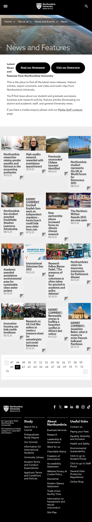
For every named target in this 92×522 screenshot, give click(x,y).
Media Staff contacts (70, 110)
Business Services (56, 430)
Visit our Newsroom (68, 68)
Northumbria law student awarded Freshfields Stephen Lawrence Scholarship (11, 220)
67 (52, 367)
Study (28, 421)
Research (52, 435)
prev (6, 363)
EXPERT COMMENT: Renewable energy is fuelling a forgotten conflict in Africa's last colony (55, 322)
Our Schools (31, 442)
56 (63, 362)
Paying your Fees (79, 432)
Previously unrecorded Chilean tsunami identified (55, 162)
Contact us (76, 427)
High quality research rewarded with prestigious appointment (34, 160)
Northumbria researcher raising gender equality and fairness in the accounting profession (12, 163)
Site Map (52, 512)
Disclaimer (53, 479)
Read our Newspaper (33, 68)
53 (46, 362)
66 (46, 367)
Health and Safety (80, 444)
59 (81, 362)
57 (69, 362)
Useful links (79, 421)
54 (52, 362)
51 (35, 362)
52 (40, 362)
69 (64, 367)
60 (11, 367)
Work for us (53, 447)
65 (40, 367)
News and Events (45, 22)
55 (57, 362)
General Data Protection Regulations (77, 474)
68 (58, 367)
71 (76, 367)
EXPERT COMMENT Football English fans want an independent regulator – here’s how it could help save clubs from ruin (34, 214)
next (85, 371)
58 (75, 362)
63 (29, 367)
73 (7, 371)
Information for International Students (32, 450)
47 (11, 362)
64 (35, 367)
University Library (34, 457)
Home (8, 22)
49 (23, 362)
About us (23, 22)
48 (17, 362)
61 (17, 367)
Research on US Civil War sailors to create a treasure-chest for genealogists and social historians (35, 333)
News (64, 22)
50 (29, 362)
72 (81, 367)
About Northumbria (57, 423)
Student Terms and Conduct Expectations (32, 465)
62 (23, 367)
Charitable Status (56, 452)
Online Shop (77, 482)
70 (70, 367)
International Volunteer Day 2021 (34, 266)
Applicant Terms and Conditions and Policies (33, 476)
